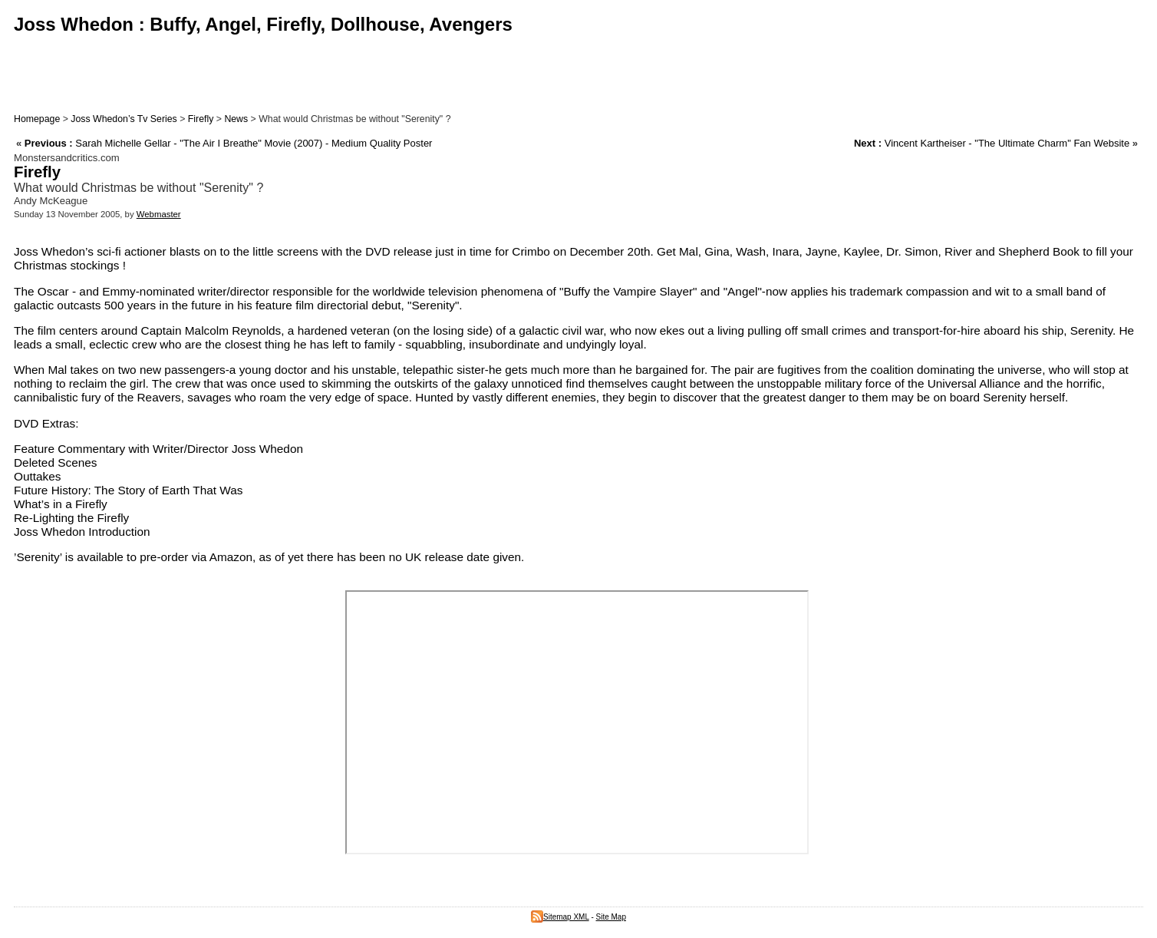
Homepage (37, 119)
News (236, 119)
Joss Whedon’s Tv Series (123, 119)
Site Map (611, 917)
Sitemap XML (560, 917)
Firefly (201, 119)
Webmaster (159, 214)
